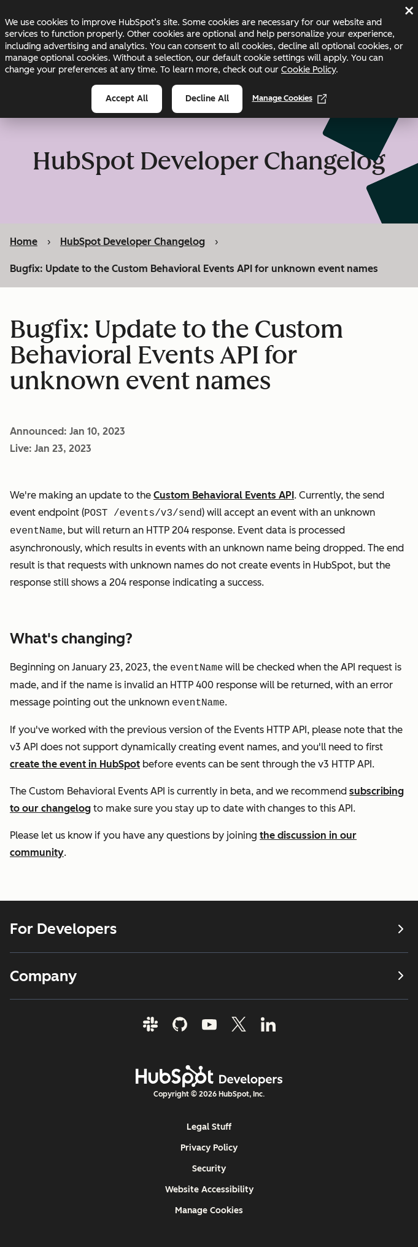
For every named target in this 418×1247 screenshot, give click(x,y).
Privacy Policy (209, 1148)
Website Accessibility (209, 1189)
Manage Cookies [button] (209, 1210)
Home (23, 241)
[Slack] (150, 1024)
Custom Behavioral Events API (223, 495)
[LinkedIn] (268, 1024)
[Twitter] (239, 1024)
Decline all (207, 98)
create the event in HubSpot (75, 764)
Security (209, 1168)
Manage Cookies (289, 98)
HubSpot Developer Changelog (132, 241)
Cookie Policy (308, 69)
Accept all (127, 98)
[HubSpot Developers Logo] (209, 1076)
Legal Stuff (209, 1127)
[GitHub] (180, 1024)
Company (209, 976)
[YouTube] (209, 1024)
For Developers (209, 929)
